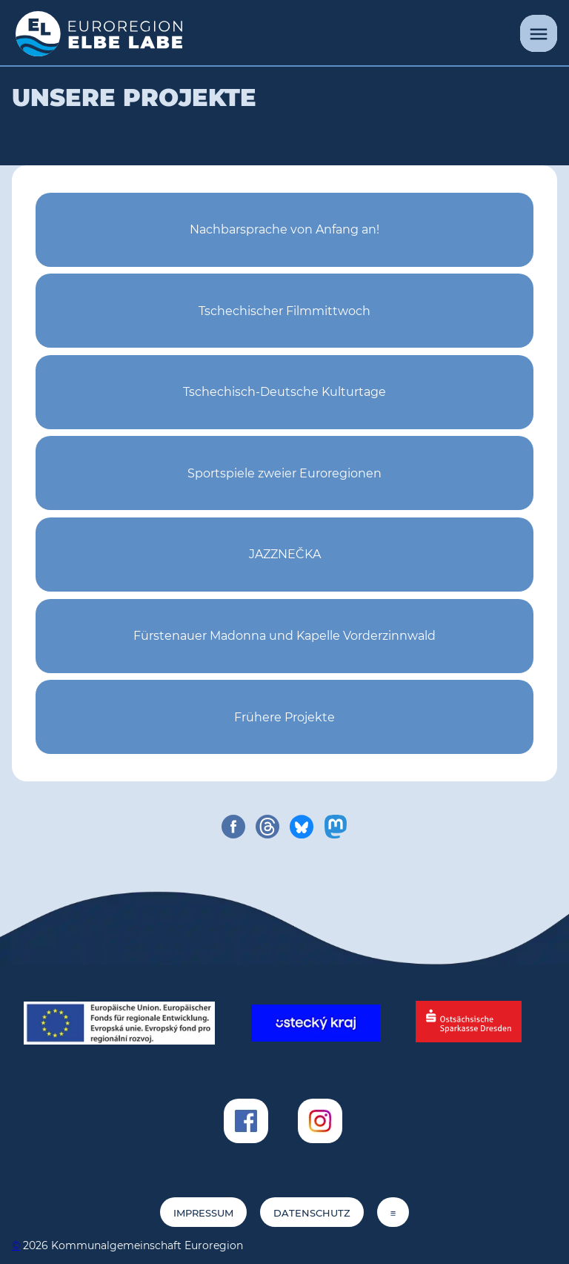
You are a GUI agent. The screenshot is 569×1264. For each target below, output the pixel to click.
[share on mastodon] (335, 826)
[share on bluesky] (301, 826)
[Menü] (538, 33)
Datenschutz (311, 1213)
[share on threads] (267, 826)
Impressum (203, 1213)
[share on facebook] (233, 826)
